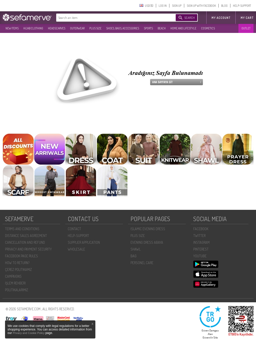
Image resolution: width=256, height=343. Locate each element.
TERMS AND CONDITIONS (22, 229)
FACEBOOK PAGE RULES (21, 256)
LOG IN (163, 6)
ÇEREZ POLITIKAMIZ (18, 269)
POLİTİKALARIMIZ (16, 290)
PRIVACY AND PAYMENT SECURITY (28, 249)
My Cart (247, 18)
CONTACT (74, 229)
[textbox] (111, 18)
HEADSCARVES (56, 28)
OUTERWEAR (77, 28)
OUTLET (245, 28)
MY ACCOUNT (221, 18)
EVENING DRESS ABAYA (147, 242)
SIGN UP (176, 6)
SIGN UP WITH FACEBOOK (201, 6)
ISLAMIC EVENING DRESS (148, 229)
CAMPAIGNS (13, 276)
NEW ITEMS (12, 28)
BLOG (224, 6)
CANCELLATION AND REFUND (25, 242)
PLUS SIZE (95, 28)
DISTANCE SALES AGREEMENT (26, 235)
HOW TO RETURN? (17, 263)
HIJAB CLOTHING (33, 28)
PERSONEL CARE (142, 263)
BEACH (162, 28)
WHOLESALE (76, 249)
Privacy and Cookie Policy (29, 332)
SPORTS (148, 28)
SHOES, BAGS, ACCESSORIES (122, 28)
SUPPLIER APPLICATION (84, 242)
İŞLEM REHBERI (15, 283)
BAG (134, 256)
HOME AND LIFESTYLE (183, 28)
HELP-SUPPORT (242, 6)
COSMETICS (208, 28)
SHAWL (136, 249)
